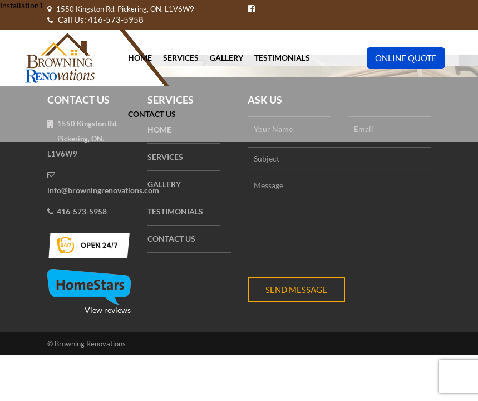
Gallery (226, 57)
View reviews (89, 292)
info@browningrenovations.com (103, 190)
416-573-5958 (82, 211)
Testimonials (282, 57)
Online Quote (406, 58)
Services (181, 57)
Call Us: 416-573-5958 (95, 19)
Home (140, 57)
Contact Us (152, 114)
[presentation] (332, 255)
